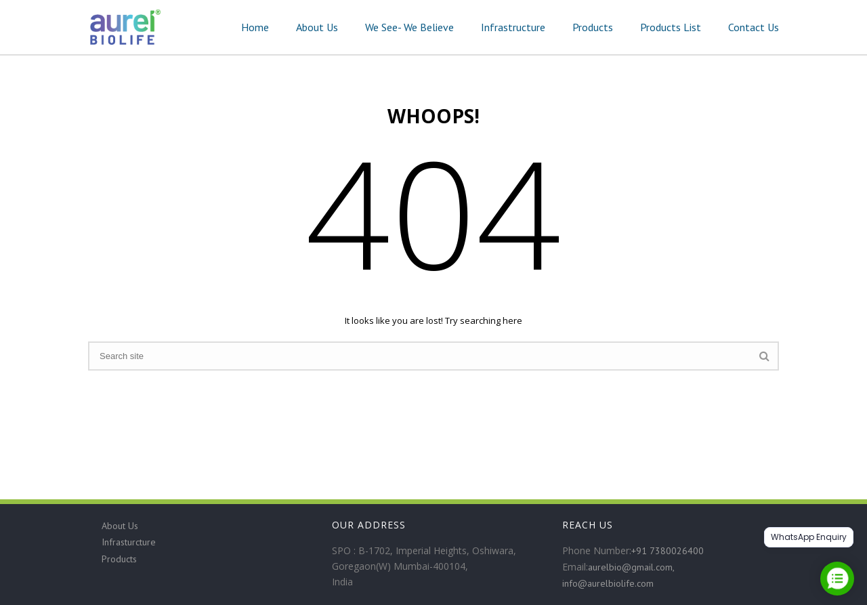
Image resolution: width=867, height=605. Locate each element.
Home (255, 27)
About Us (317, 27)
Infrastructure (513, 27)
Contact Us (753, 27)
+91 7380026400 (667, 551)
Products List (670, 27)
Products (592, 27)
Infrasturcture (129, 542)
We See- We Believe (409, 27)
